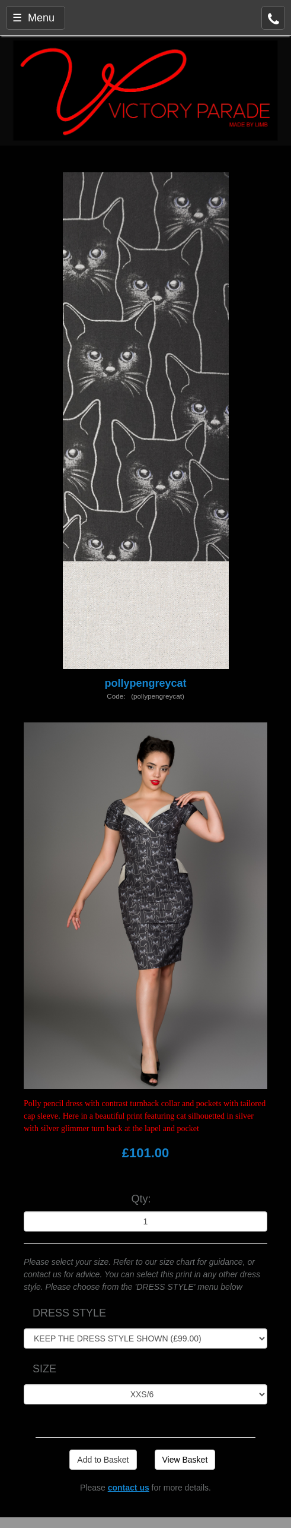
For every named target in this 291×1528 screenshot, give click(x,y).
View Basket (185, 1459)
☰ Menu (33, 18)
